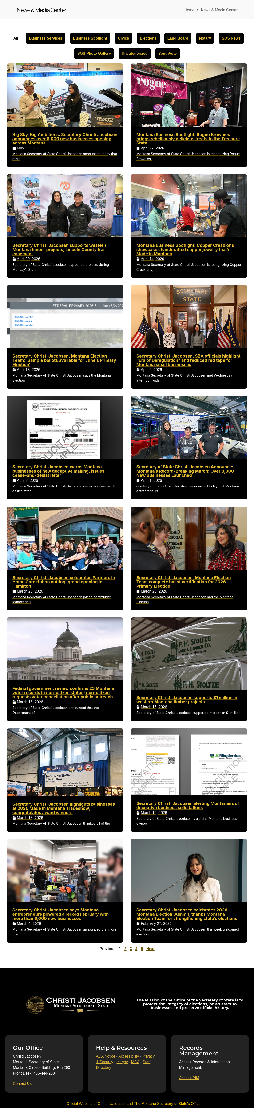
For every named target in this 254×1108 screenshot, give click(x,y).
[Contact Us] (22, 1084)
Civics (123, 38)
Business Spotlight (90, 38)
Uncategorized (134, 53)
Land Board (177, 38)
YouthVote (167, 53)
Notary (205, 38)
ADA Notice (105, 1056)
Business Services (45, 38)
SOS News (231, 38)
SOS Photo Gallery (94, 53)
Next (150, 949)
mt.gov (122, 1062)
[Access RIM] (189, 1078)
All (15, 38)
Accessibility (128, 1056)
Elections (148, 38)
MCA (135, 1062)
